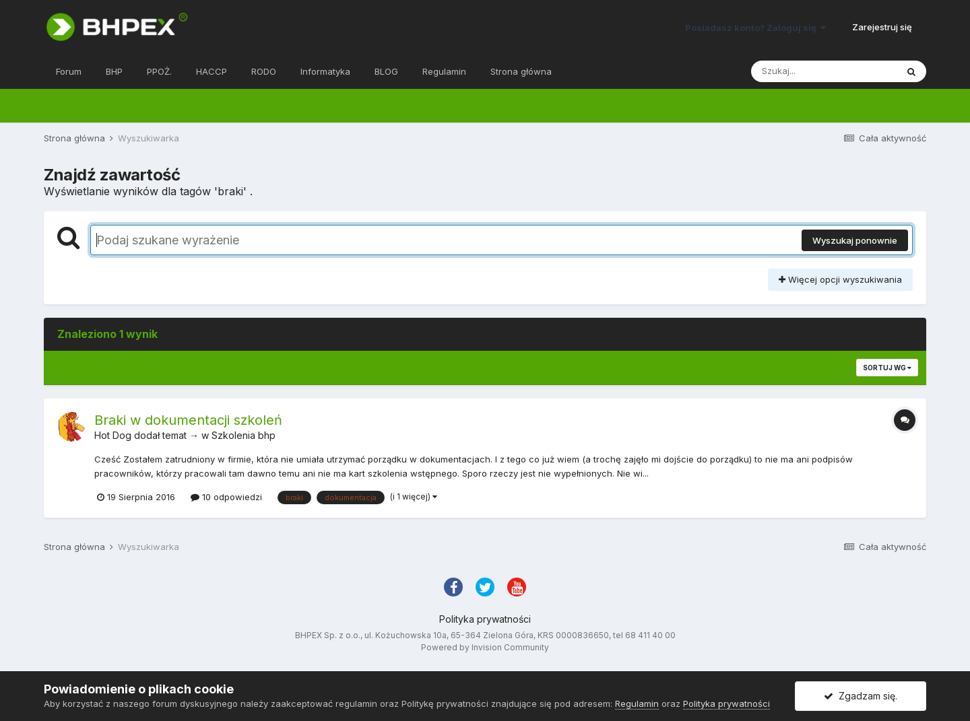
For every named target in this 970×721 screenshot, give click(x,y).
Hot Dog (112, 435)
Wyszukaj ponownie (854, 240)
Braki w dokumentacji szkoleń (188, 420)
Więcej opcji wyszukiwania (840, 279)
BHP (114, 71)
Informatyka (325, 71)
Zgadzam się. (860, 695)
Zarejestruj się (882, 27)
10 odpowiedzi (226, 496)
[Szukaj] (824, 71)
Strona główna (521, 71)
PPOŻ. (159, 71)
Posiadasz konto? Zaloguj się (755, 27)
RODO (263, 71)
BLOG (386, 71)
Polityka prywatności (485, 619)
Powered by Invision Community (485, 647)
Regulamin (444, 71)
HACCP (211, 71)
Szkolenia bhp (244, 435)
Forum (69, 71)
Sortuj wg (887, 368)
